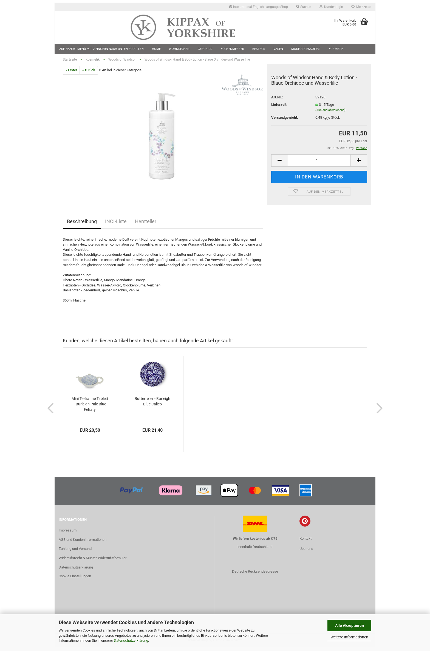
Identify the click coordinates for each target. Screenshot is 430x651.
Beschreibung (82, 225)
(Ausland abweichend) (330, 113)
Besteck (258, 49)
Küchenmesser (232, 49)
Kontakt (305, 542)
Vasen (278, 49)
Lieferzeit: (279, 108)
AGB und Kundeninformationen (82, 543)
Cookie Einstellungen (75, 580)
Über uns (306, 552)
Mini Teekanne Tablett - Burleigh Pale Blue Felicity (90, 407)
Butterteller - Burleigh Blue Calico (152, 405)
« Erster (71, 74)
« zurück (88, 74)
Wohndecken (179, 49)
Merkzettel (361, 7)
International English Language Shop (258, 7)
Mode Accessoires (305, 49)
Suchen (303, 7)
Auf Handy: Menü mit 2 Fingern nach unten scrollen (101, 49)
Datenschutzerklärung (131, 640)
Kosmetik (336, 49)
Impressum (68, 533)
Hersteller (145, 225)
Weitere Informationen (349, 637)
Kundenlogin (331, 7)
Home (156, 49)
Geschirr (205, 49)
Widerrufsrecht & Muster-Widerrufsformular (92, 561)
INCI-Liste (116, 225)
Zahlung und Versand (75, 552)
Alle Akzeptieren (349, 625)
